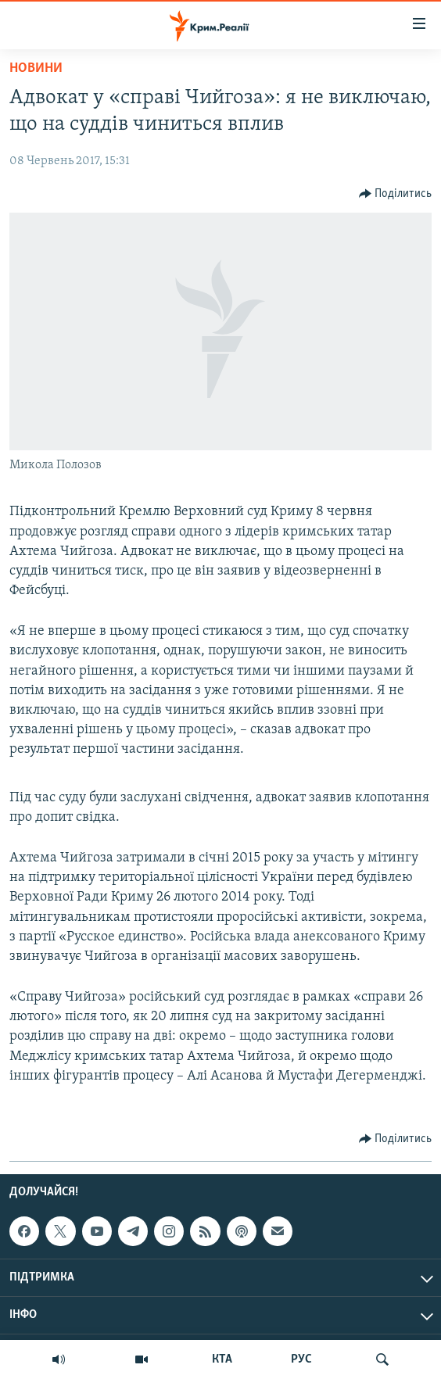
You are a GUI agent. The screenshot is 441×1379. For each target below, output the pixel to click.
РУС (301, 1359)
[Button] (395, 193)
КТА (222, 1359)
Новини (36, 68)
